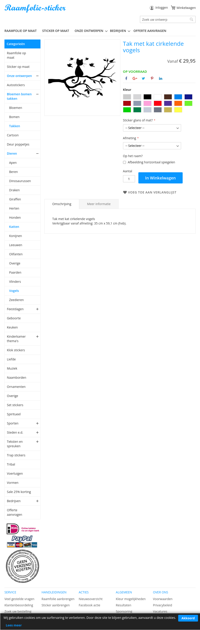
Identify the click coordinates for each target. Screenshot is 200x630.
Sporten (12, 423)
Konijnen (15, 236)
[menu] (100, 30)
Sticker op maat (18, 66)
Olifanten (15, 254)
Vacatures (160, 611)
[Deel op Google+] (135, 78)
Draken (14, 190)
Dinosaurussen (20, 181)
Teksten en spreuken (15, 443)
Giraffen (15, 199)
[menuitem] (22, 30)
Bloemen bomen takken (19, 96)
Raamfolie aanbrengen (58, 599)
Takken (14, 126)
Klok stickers (16, 350)
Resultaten (123, 605)
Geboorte (14, 318)
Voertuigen (15, 473)
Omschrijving (61, 204)
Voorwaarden (162, 599)
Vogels (14, 291)
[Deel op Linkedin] (160, 78)
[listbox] (159, 104)
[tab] (61, 204)
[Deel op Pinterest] (152, 78)
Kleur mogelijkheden (131, 599)
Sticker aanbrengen (56, 605)
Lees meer (14, 625)
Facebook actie (89, 605)
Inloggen (161, 7)
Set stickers (15, 405)
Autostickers (16, 85)
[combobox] (168, 19)
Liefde (11, 359)
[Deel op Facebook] (126, 78)
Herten (14, 208)
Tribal (11, 464)
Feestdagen (15, 309)
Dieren (12, 153)
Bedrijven (14, 501)
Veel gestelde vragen (19, 599)
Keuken (12, 327)
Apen (13, 162)
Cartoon (13, 135)
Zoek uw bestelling (17, 611)
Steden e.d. (15, 432)
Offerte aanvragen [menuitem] (149, 31)
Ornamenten (16, 387)
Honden (15, 217)
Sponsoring (124, 611)
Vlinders (15, 281)
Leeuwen (15, 245)
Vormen (12, 482)
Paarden (15, 272)
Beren (13, 172)
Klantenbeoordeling (18, 605)
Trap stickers (16, 455)
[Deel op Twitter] (143, 78)
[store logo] (35, 8)
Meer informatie (99, 204)
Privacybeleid (162, 605)
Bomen (14, 117)
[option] (127, 97)
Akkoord (188, 618)
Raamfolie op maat (16, 55)
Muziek (12, 368)
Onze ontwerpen (19, 76)
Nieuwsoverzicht (91, 599)
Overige (14, 263)
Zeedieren (16, 300)
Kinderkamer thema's (16, 338)
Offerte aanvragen (14, 512)
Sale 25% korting (19, 492)
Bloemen (15, 108)
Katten (14, 227)
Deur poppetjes (18, 144)
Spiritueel (14, 414)
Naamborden (16, 377)
